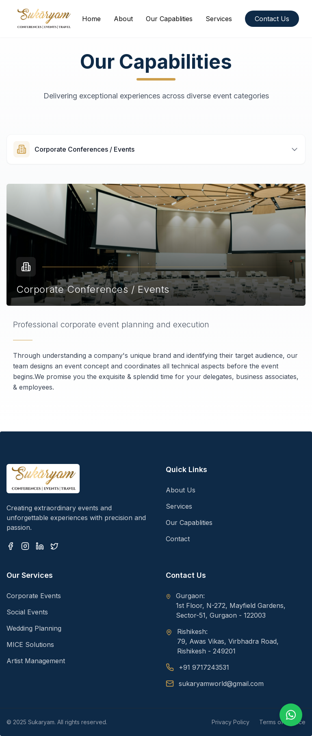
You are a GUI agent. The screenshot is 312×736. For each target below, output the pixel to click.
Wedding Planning (33, 628)
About (123, 19)
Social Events (27, 612)
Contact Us (272, 19)
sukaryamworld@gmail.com (221, 683)
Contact (178, 539)
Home (91, 19)
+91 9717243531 (204, 667)
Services (219, 19)
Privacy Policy (230, 722)
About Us (180, 490)
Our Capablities (169, 19)
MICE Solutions (30, 644)
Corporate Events (33, 596)
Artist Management (35, 661)
